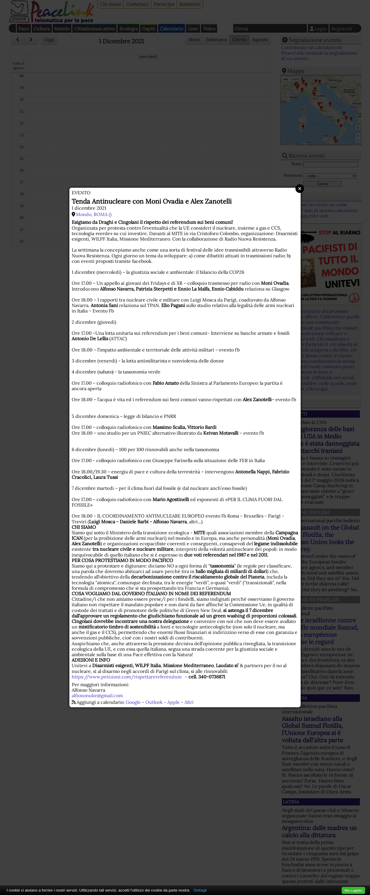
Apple (173, 702)
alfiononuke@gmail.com (97, 695)
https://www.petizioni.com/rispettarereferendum (127, 677)
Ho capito (353, 890)
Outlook (154, 702)
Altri (189, 702)
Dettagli (200, 890)
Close (299, 188)
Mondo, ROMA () (94, 214)
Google (133, 702)
